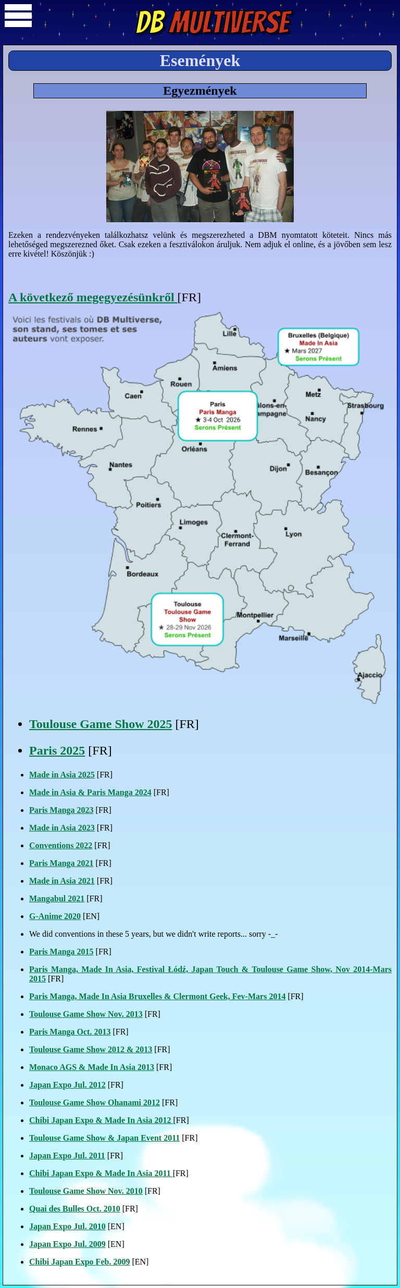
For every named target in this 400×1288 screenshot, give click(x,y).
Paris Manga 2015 (61, 951)
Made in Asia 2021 (62, 880)
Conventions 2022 (60, 845)
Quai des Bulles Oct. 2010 (74, 1208)
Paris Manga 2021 (61, 863)
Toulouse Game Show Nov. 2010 (86, 1191)
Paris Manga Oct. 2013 (69, 1031)
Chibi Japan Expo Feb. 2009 (79, 1261)
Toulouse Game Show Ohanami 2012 (94, 1102)
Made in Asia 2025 (62, 774)
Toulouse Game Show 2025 (100, 724)
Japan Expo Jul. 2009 (67, 1244)
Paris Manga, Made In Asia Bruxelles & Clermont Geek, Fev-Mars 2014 (157, 996)
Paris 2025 (57, 750)
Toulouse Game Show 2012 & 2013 (90, 1049)
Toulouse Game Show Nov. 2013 (86, 1014)
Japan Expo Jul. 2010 (67, 1226)
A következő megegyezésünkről (93, 297)
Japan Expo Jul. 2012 (67, 1084)
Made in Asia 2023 (62, 827)
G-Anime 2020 (55, 916)
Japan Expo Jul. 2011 (67, 1155)
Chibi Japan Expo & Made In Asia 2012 (101, 1120)
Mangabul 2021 (56, 898)
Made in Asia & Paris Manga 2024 (90, 792)
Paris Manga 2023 (61, 810)
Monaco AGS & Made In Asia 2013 (91, 1067)
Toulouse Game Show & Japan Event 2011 (104, 1137)
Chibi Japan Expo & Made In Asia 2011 (101, 1173)
